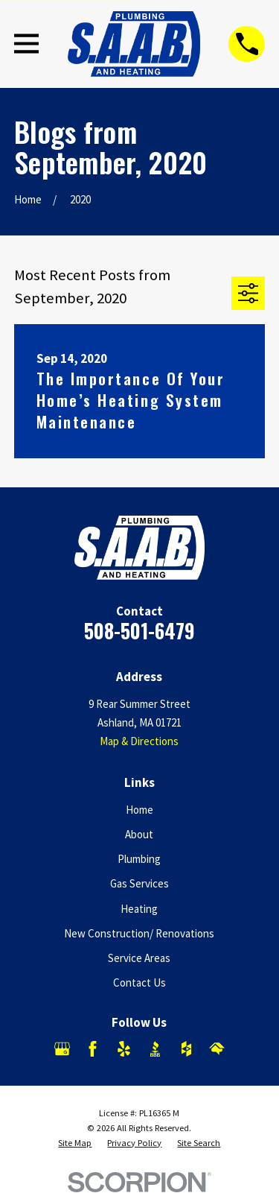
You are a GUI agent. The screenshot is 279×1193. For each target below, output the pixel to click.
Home (139, 810)
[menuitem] (75, 1143)
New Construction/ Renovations (139, 933)
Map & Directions (139, 741)
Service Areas (139, 958)
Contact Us (139, 982)
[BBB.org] (155, 1049)
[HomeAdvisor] (217, 1049)
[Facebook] (92, 1049)
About (139, 834)
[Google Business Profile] (62, 1049)
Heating (139, 909)
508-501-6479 (139, 630)
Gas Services (139, 883)
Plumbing (139, 859)
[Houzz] (186, 1049)
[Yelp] (124, 1049)
